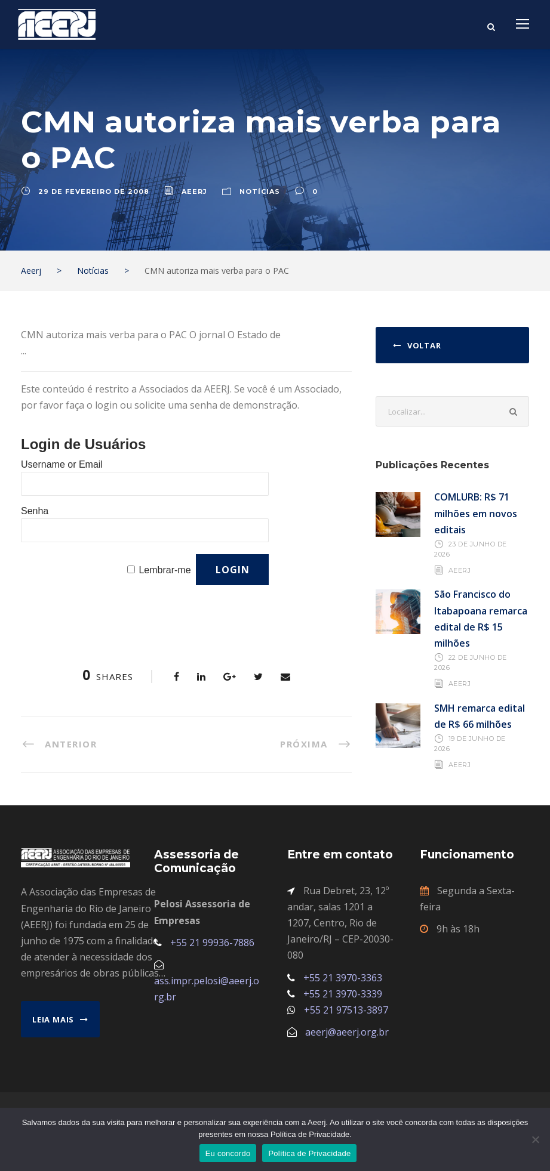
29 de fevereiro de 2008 (93, 191)
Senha (34, 511)
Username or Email (62, 464)
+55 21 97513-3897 (346, 1009)
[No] (535, 1139)
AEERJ (459, 570)
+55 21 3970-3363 (342, 977)
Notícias (259, 191)
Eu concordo (228, 1153)
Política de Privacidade (309, 1153)
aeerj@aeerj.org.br (347, 1032)
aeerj (194, 191)
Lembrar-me (164, 570)
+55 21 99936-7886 (212, 942)
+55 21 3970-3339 (342, 993)
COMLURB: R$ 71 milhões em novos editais (475, 513)
